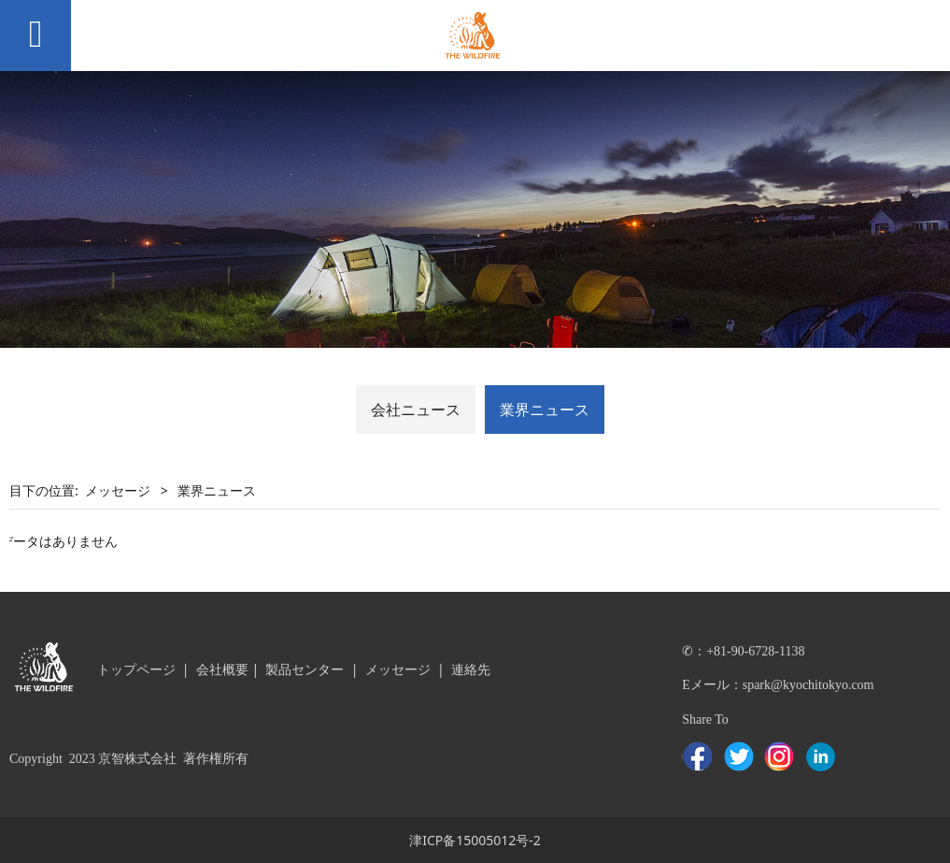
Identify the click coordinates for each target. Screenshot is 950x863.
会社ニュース (416, 409)
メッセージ (117, 490)
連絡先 (470, 669)
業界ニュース (544, 409)
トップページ (136, 669)
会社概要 (222, 669)
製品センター (304, 669)
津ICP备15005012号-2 (475, 840)
